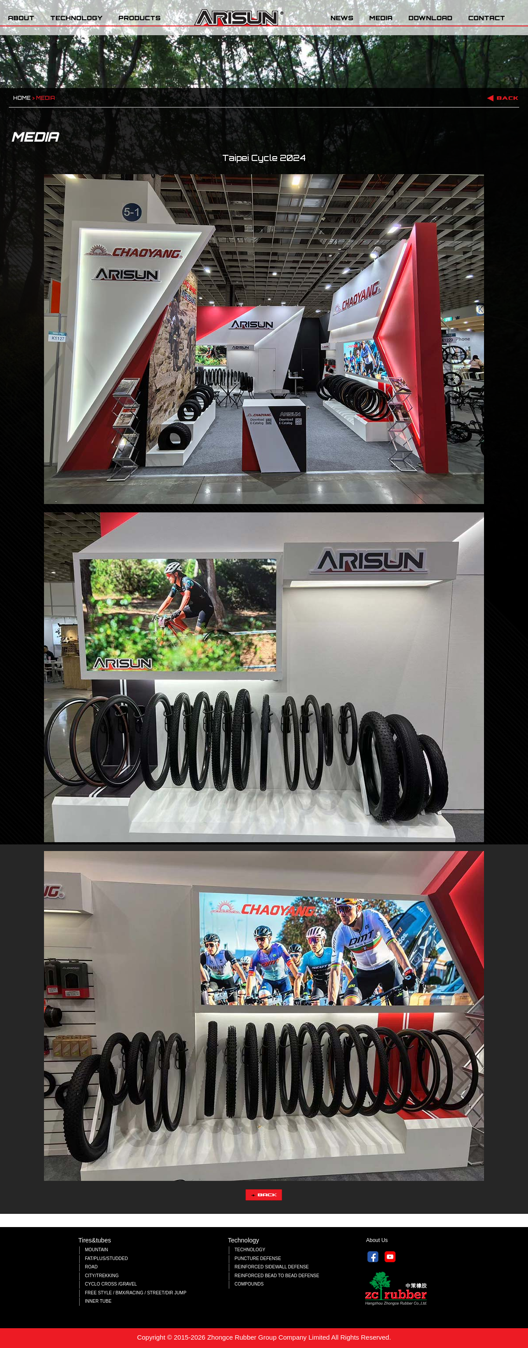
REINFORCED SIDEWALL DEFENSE (272, 1266)
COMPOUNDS (249, 1284)
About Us (377, 1240)
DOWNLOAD (430, 18)
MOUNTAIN (96, 1249)
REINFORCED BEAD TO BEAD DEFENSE (277, 1275)
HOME (22, 98)
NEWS (341, 18)
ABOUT (21, 18)
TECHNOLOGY (76, 18)
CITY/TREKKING (102, 1275)
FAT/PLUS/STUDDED (106, 1258)
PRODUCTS (139, 18)
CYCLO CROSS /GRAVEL (111, 1284)
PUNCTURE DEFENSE (258, 1258)
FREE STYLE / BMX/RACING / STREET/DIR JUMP (136, 1292)
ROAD (91, 1266)
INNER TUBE (98, 1301)
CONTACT (486, 18)
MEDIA (380, 18)
